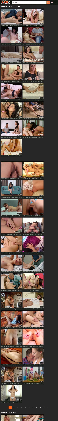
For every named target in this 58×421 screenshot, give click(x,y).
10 (44, 248)
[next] (47, 248)
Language (52, 2)
